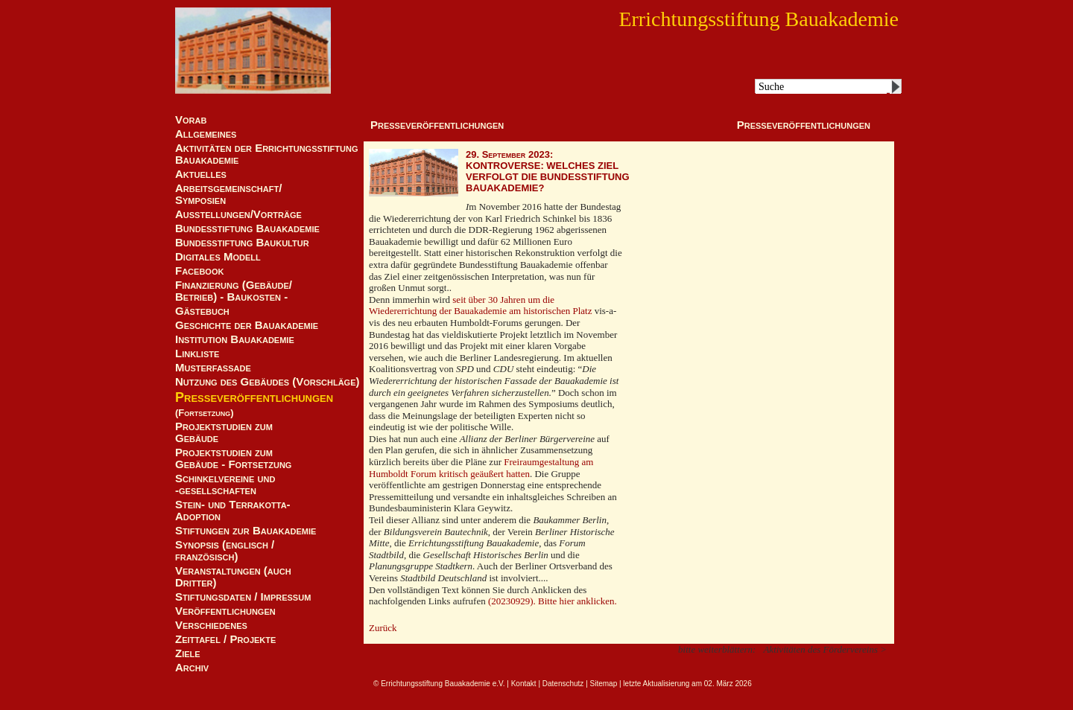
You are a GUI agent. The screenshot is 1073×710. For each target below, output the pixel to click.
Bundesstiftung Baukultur (242, 243)
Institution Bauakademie (234, 339)
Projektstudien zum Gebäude (224, 432)
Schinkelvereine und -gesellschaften (225, 484)
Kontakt (523, 683)
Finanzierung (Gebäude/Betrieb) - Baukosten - (233, 291)
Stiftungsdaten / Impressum (243, 597)
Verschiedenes (211, 625)
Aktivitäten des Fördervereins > (825, 649)
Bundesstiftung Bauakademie (247, 228)
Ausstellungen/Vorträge (238, 214)
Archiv (192, 668)
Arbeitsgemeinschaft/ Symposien (228, 194)
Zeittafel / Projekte (225, 639)
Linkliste (197, 353)
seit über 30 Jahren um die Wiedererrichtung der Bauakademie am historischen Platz (480, 305)
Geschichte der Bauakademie (246, 325)
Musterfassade (213, 368)
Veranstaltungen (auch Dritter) (233, 577)
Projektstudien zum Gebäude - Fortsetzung (233, 458)
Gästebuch (202, 311)
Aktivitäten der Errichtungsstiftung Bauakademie (266, 154)
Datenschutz (563, 683)
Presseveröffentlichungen (254, 397)
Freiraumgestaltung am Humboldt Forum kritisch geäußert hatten (481, 467)
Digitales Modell (218, 257)
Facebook (199, 271)
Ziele (187, 653)
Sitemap (604, 683)
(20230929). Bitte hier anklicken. (552, 601)
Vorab (190, 120)
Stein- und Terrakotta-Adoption (233, 510)
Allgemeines (205, 134)
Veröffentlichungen (225, 611)
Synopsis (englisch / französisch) (224, 551)
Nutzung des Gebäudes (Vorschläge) (267, 382)
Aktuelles (201, 174)
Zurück (383, 627)
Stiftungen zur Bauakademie (245, 531)
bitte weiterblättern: (717, 649)
